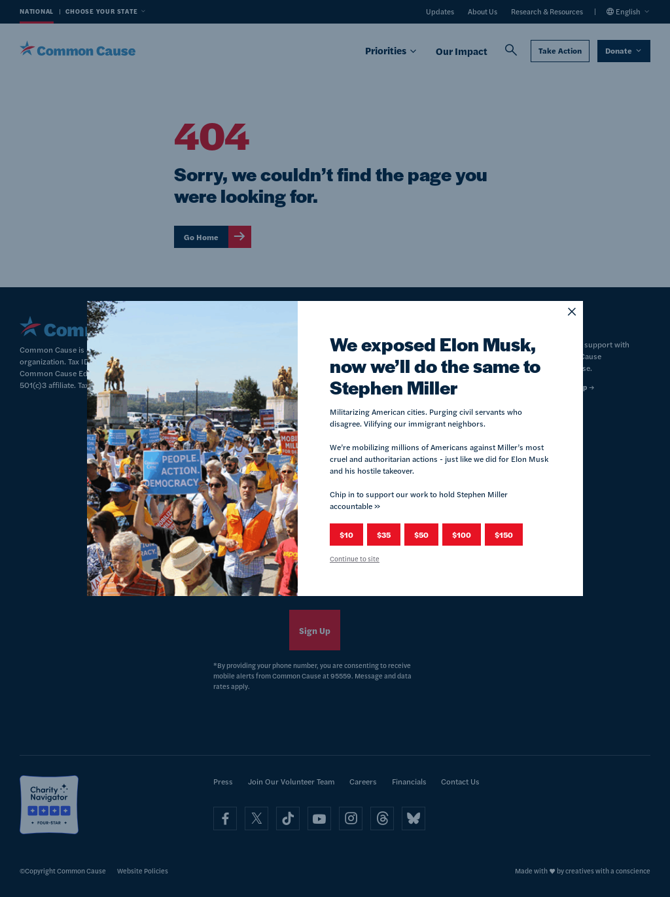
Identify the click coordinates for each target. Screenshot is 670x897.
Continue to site (354, 558)
